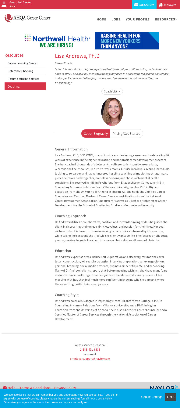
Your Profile (138, 19)
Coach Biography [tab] (96, 133)
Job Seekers (144, 4)
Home (101, 19)
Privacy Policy (65, 387)
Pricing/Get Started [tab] (126, 133)
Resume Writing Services (23, 79)
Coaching (14, 86)
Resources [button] (165, 19)
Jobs (116, 19)
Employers (167, 4)
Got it (170, 397)
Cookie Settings (151, 397)
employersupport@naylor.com (90, 358)
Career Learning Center (23, 63)
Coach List (111, 91)
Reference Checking (20, 71)
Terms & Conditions (34, 387)
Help (9, 387)
